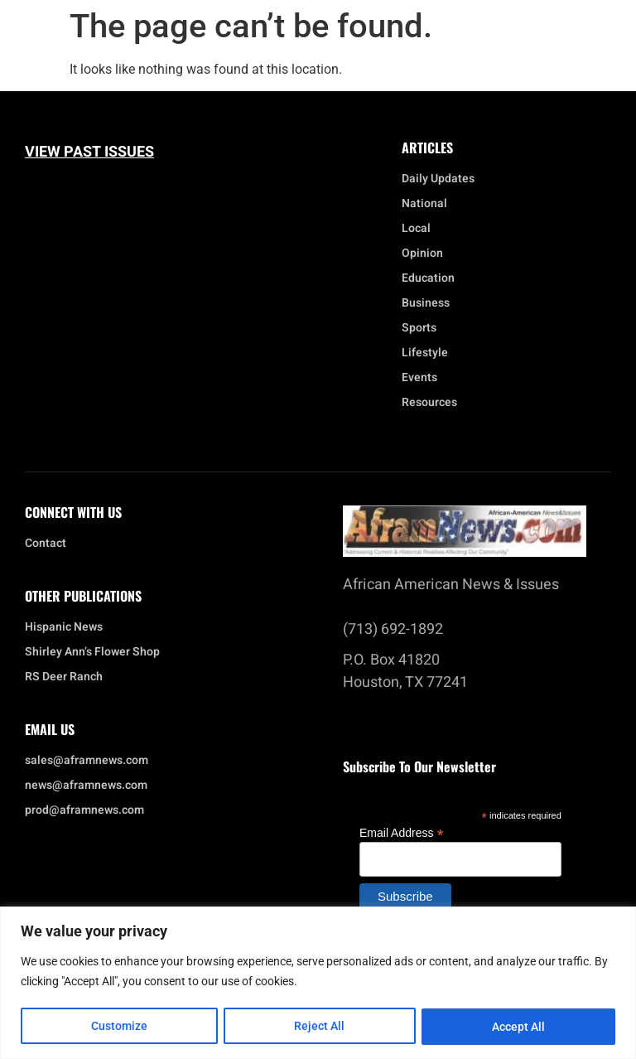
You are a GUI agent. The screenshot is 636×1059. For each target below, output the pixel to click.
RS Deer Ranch (64, 677)
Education (428, 278)
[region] (318, 983)
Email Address (401, 832)
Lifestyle (429, 353)
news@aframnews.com (86, 785)
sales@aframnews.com (86, 760)
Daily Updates (438, 179)
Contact (45, 543)
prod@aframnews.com (84, 810)
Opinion (422, 253)
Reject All (320, 1026)
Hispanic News (64, 627)
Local (420, 228)
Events (424, 378)
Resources (429, 402)
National (428, 204)
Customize (119, 1026)
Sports (419, 328)
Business (426, 303)
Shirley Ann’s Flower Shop (92, 652)
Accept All (518, 1026)
